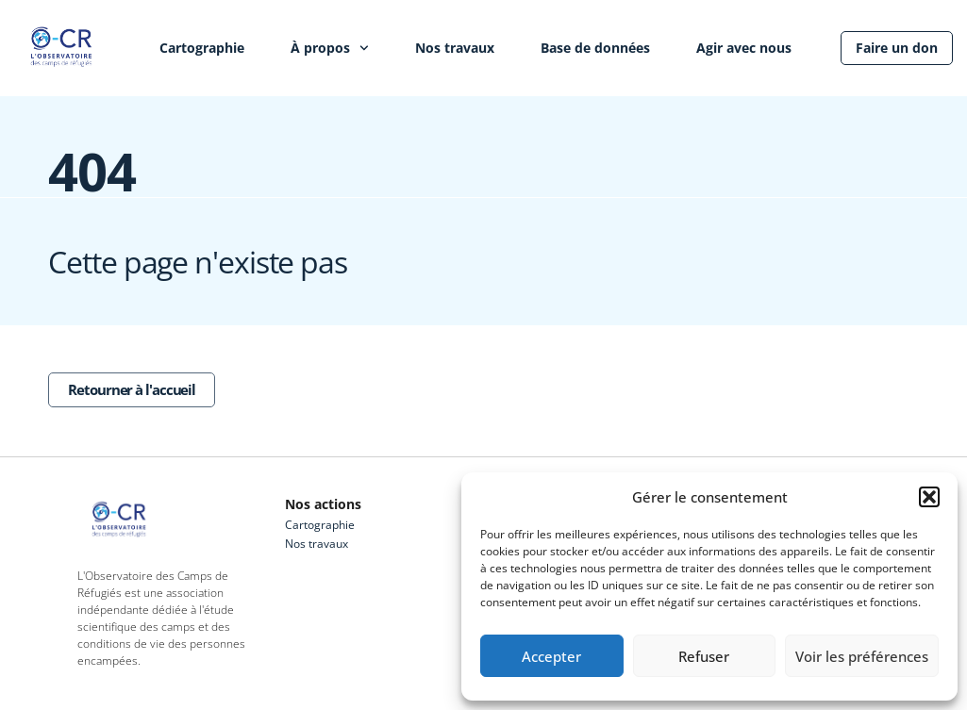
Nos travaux (454, 48)
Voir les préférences (861, 656)
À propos (330, 48)
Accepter (551, 656)
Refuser (703, 656)
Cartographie (201, 48)
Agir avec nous (744, 48)
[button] (929, 496)
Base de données (595, 48)
